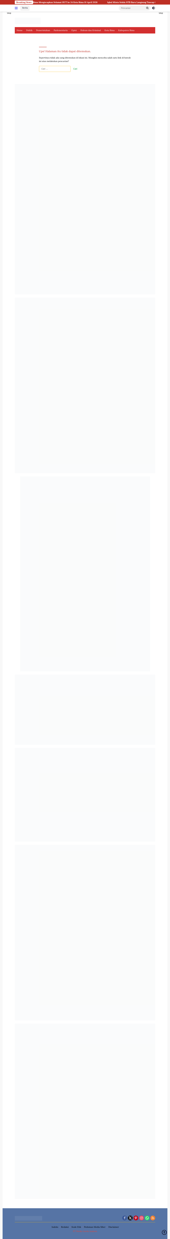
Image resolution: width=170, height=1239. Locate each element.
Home (20, 30)
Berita (25, 8)
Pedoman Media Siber (94, 1227)
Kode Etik (76, 1227)
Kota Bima (109, 30)
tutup (9, 13)
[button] (147, 7)
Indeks (55, 1227)
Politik (29, 30)
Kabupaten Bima (126, 30)
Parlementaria (60, 30)
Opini (74, 30)
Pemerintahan (43, 30)
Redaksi (65, 1227)
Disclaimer (113, 1227)
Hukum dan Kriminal (90, 30)
